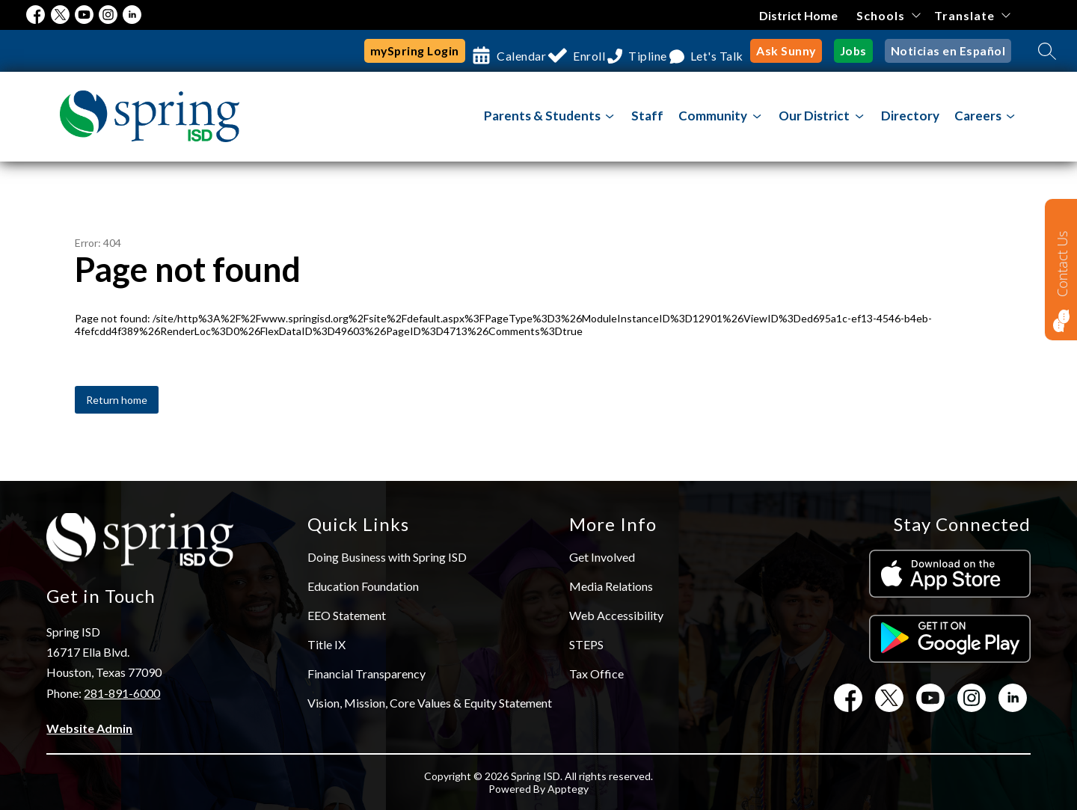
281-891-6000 (122, 693)
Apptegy (568, 788)
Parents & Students (542, 115)
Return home (116, 399)
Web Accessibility (616, 615)
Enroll (566, 51)
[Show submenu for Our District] (814, 116)
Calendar (485, 51)
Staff (647, 115)
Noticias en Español (951, 51)
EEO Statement (346, 615)
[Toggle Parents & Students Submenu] (610, 116)
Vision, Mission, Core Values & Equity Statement (429, 703)
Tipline (639, 51)
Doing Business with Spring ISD (387, 557)
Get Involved (602, 557)
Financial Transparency (366, 673)
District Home (798, 15)
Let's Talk (721, 51)
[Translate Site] (971, 15)
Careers (977, 115)
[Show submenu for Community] (712, 116)
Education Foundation (363, 586)
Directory (910, 115)
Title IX (326, 644)
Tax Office (596, 673)
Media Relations (611, 586)
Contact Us (1062, 263)
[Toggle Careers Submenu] (1010, 116)
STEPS (586, 644)
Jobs (859, 51)
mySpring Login (374, 51)
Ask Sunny (794, 51)
